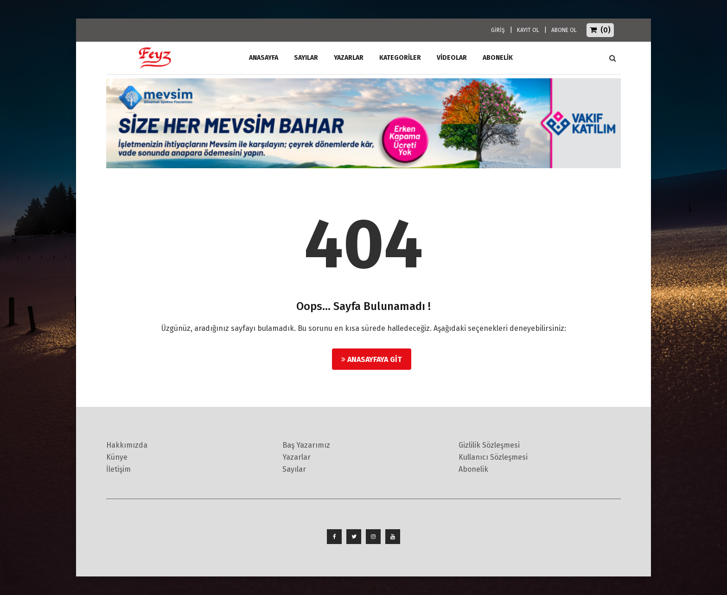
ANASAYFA (263, 58)
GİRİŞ (498, 30)
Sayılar (306, 58)
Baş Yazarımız (306, 445)
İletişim (118, 469)
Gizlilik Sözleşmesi (489, 445)
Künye (117, 457)
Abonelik (473, 469)
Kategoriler (400, 58)
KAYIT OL (528, 30)
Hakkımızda (126, 445)
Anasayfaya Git (371, 359)
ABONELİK (498, 58)
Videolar (452, 58)
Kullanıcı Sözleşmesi (493, 457)
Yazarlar (349, 58)
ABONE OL (564, 30)
